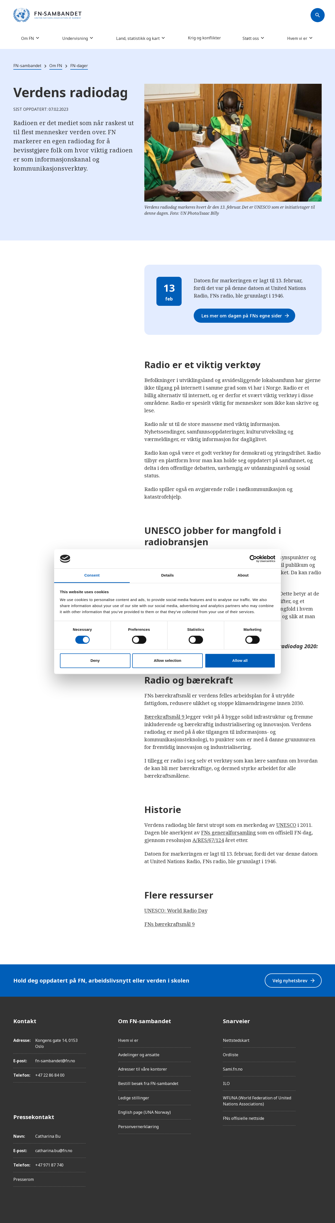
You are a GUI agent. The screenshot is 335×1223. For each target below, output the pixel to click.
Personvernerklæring (138, 1126)
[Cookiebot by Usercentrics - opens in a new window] (253, 558)
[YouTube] (318, 1077)
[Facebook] (318, 1021)
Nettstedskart (236, 1040)
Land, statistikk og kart (138, 38)
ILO (226, 1083)
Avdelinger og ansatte (138, 1054)
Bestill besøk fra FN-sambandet (148, 1083)
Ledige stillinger (133, 1098)
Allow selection (167, 661)
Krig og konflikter (204, 37)
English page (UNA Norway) (144, 1112)
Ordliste (230, 1054)
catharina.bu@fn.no (53, 1150)
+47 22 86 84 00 (49, 1075)
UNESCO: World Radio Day (175, 910)
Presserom (23, 1179)
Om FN (27, 38)
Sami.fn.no (233, 1069)
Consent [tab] (92, 575)
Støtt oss (251, 38)
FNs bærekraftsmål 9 (169, 924)
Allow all (240, 661)
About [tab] (243, 575)
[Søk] (318, 15)
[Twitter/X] (318, 1063)
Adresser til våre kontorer (142, 1069)
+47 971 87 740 (49, 1165)
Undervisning (75, 38)
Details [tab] (167, 575)
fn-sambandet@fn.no (55, 1061)
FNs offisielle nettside (243, 1118)
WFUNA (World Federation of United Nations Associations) (257, 1101)
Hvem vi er (297, 38)
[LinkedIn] (318, 1049)
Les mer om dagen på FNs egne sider (247, 315)
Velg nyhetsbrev (293, 980)
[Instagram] (318, 1035)
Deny (95, 661)
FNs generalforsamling (228, 832)
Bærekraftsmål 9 (165, 716)
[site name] (47, 15)
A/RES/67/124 (208, 840)
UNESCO (286, 825)
